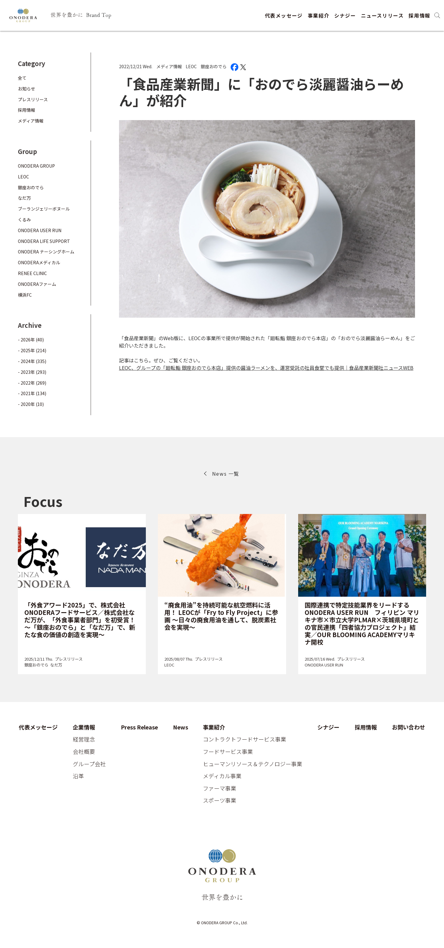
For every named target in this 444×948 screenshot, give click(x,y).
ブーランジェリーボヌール (44, 209)
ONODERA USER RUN (39, 230)
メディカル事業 (222, 776)
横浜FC (25, 295)
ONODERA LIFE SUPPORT (44, 241)
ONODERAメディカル (39, 262)
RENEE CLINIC (32, 273)
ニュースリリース (382, 15)
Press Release (139, 727)
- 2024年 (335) (32, 361)
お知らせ (26, 89)
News (180, 727)
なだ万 (24, 198)
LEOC (191, 66)
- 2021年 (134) (32, 393)
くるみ (24, 219)
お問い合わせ (408, 727)
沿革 (78, 776)
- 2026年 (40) (31, 339)
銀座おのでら (214, 66)
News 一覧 (225, 473)
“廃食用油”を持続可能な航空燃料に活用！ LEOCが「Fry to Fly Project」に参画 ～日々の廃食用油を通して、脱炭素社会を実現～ (221, 616)
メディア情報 (169, 66)
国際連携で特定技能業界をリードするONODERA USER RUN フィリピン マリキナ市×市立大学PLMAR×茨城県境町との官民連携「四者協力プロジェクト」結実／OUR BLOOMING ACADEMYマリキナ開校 (362, 623)
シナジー (345, 15)
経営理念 (84, 739)
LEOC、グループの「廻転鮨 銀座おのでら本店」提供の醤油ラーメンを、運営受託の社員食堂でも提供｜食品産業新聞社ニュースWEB (266, 367)
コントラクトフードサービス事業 (244, 739)
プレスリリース (33, 99)
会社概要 (84, 751)
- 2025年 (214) (32, 350)
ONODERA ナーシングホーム (46, 251)
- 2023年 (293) (32, 372)
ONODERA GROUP (36, 166)
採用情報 (419, 15)
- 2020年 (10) (31, 404)
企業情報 (84, 727)
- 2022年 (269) (32, 383)
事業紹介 (318, 15)
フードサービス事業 (228, 751)
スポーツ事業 (219, 800)
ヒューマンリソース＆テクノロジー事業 (252, 764)
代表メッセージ (284, 15)
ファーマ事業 (219, 788)
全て (22, 78)
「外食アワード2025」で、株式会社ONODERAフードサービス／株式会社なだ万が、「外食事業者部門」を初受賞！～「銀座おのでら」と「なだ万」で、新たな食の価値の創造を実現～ (79, 619)
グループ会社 (89, 764)
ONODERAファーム (37, 284)
